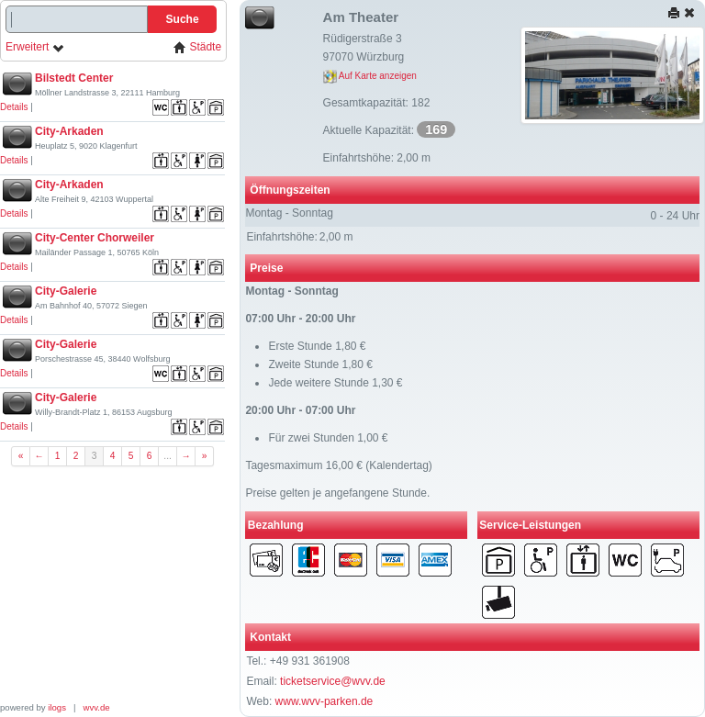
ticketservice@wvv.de (333, 681)
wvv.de (97, 707)
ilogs (57, 707)
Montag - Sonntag (288, 213)
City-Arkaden (69, 131)
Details (14, 107)
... (167, 456)
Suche (182, 19)
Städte (197, 47)
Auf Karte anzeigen (370, 76)
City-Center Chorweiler (94, 237)
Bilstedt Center (74, 78)
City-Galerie (65, 291)
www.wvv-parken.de (324, 701)
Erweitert (35, 47)
